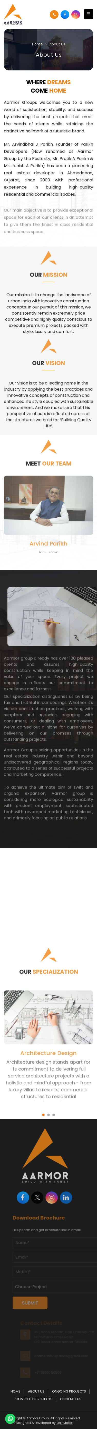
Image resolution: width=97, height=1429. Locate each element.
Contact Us (70, 1399)
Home (37, 44)
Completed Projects (33, 1399)
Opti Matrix (64, 1423)
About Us (36, 1391)
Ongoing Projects (69, 1391)
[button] (43, 558)
